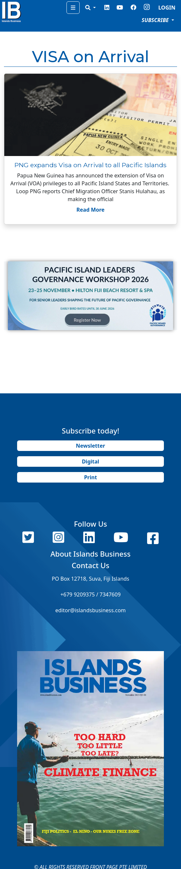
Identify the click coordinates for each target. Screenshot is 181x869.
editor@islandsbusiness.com (90, 610)
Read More (90, 209)
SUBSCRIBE (156, 20)
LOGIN (166, 7)
